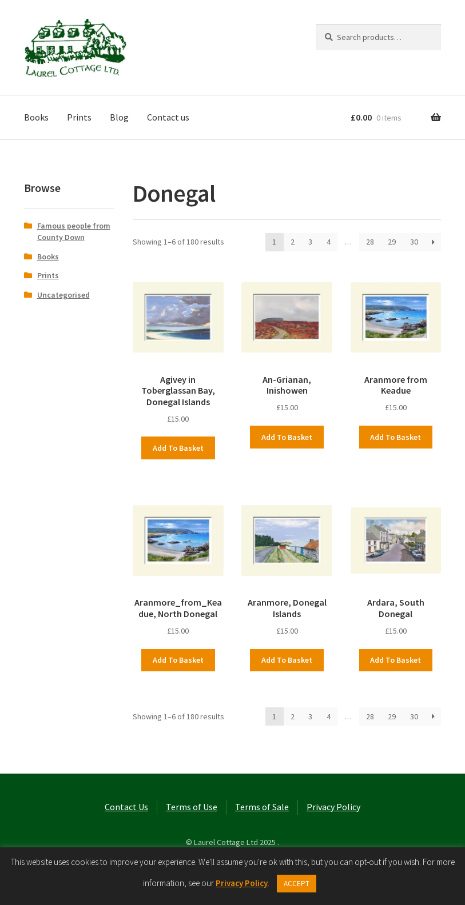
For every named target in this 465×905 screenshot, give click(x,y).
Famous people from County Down (73, 231)
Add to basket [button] (178, 448)
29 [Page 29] (392, 242)
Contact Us (126, 806)
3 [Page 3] (310, 242)
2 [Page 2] (293, 242)
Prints (79, 117)
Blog (119, 117)
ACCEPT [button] (296, 883)
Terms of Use (191, 806)
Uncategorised (63, 295)
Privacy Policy (333, 806)
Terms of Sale (262, 806)
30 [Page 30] (414, 242)
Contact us (168, 117)
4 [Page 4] (329, 242)
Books (36, 117)
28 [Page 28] (370, 242)
